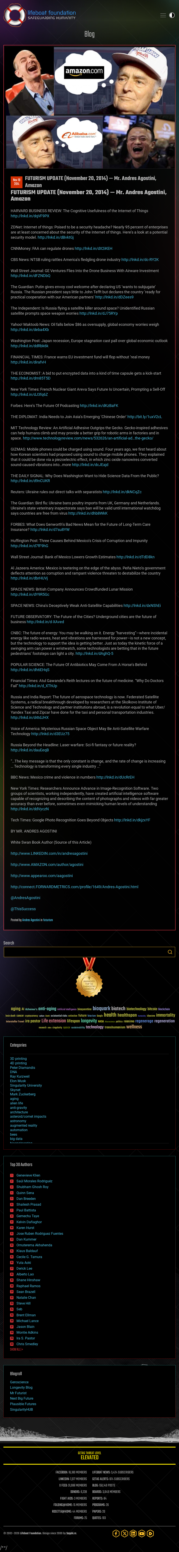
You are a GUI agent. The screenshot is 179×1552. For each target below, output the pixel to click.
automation (19, 1130)
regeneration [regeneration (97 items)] (164, 1021)
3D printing (18, 1059)
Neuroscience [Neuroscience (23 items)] (110, 1022)
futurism (48, 920)
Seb (19, 1309)
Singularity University (26, 1085)
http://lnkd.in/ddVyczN (30, 809)
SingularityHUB (21, 1410)
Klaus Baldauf (27, 1251)
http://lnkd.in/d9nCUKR (30, 480)
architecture (19, 1112)
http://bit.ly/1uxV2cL (144, 416)
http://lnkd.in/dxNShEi (142, 605)
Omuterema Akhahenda (34, 1245)
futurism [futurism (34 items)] (92, 1016)
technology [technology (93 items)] (95, 1027)
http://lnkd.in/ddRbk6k (29, 346)
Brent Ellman (26, 1315)
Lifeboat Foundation (30, 1533)
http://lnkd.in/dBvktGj (56, 237)
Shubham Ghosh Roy (32, 1187)
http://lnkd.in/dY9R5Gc (30, 594)
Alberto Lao (25, 1274)
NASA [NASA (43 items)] (101, 1021)
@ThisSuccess (23, 909)
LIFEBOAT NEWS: (101, 1472)
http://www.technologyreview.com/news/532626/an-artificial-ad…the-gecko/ (88, 438)
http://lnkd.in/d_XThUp (38, 686)
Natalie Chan (26, 1298)
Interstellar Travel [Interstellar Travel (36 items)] (15, 1021)
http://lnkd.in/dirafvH (28, 362)
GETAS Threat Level (89, 1456)
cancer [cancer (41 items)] (20, 1016)
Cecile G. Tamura (29, 1257)
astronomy (18, 1121)
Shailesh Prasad (28, 1204)
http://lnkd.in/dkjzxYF (132, 820)
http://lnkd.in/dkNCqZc (122, 492)
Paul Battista (26, 1210)
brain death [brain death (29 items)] (10, 1016)
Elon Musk (18, 1081)
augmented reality (23, 1125)
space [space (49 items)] (66, 1027)
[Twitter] (124, 1533)
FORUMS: (79, 1518)
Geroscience (19, 1382)
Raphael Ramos (28, 1286)
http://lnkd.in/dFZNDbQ (30, 275)
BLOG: (95, 1485)
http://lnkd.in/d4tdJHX (30, 717)
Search (170, 952)
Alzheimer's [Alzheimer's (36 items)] (31, 1009)
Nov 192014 (16, 182)
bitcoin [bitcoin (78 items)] (152, 1009)
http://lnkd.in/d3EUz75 (50, 733)
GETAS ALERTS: (100, 1479)
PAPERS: (97, 1512)
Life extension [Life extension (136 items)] (54, 1021)
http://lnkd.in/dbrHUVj (29, 578)
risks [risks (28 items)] (49, 1027)
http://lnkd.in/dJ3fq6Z (29, 394)
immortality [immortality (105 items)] (165, 1015)
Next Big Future (21, 1398)
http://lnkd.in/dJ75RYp (98, 313)
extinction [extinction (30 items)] (72, 1016)
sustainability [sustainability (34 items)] (78, 1027)
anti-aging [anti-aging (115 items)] (47, 1009)
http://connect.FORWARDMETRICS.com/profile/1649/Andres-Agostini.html (74, 887)
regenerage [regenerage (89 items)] (144, 1021)
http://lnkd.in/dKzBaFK (99, 405)
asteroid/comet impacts (28, 1116)
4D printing (18, 1063)
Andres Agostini (31, 920)
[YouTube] (141, 1533)
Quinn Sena (25, 1193)
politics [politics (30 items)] (119, 1021)
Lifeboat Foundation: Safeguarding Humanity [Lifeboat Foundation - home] (78, 15)
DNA (13, 1072)
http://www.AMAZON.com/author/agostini (47, 864)
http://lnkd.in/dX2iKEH (93, 248)
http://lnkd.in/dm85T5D (31, 378)
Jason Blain (25, 1327)
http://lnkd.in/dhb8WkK (87, 513)
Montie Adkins (27, 1332)
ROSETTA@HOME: (62, 1512)
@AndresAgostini (25, 897)
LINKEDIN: (64, 1479)
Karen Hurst (25, 1228)
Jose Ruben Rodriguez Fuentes (39, 1234)
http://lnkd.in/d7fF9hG (29, 546)
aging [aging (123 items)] (16, 1009)
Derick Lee (24, 1268)
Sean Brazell (25, 1292)
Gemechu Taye (27, 1216)
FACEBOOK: (62, 1472)
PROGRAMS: (98, 1505)
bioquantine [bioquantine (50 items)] (85, 1009)
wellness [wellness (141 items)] (134, 1027)
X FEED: (63, 1485)
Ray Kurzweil (20, 1076)
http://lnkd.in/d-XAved (45, 622)
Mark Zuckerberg (23, 1094)
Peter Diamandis (22, 1068)
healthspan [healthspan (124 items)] (127, 1015)
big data (16, 1139)
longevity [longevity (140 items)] (89, 1021)
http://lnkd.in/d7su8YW (50, 529)
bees (13, 1134)
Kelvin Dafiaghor (29, 1222)
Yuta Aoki (23, 1263)
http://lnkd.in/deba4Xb (30, 329)
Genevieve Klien (28, 1175)
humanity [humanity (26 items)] (142, 1016)
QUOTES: (96, 1518)
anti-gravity (18, 1108)
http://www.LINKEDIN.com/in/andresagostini (49, 853)
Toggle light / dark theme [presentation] (172, 15)
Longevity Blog (21, 1387)
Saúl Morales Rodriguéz (34, 1181)
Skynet (15, 1090)
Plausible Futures (23, 1404)
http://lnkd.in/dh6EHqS (30, 669)
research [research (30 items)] (42, 1027)
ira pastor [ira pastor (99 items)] (32, 1021)
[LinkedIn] (133, 1533)
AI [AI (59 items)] (23, 1009)
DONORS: (75, 1492)
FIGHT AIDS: (66, 1498)
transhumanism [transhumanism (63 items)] (115, 1027)
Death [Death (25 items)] (47, 1016)
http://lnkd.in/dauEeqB (30, 750)
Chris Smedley (27, 1344)
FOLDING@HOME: (63, 1505)
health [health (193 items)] (110, 1015)
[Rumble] (150, 1533)
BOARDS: (97, 1492)
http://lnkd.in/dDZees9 (114, 297)
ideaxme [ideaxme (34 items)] (151, 1016)
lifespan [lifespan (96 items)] (73, 1021)
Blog (89, 34)
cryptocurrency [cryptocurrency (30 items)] (31, 1016)
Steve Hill (23, 1303)
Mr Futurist (18, 1393)
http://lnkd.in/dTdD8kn (135, 557)
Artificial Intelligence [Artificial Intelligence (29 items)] (66, 1009)
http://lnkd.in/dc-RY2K (140, 259)
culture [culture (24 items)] (41, 1016)
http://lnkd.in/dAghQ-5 (94, 653)
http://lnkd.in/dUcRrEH (115, 777)
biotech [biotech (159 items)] (118, 1009)
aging (14, 1099)
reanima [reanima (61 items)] (129, 1021)
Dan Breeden (26, 1199)
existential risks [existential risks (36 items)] (59, 1016)
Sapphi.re (71, 1533)
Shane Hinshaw (28, 1280)
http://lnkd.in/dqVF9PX (30, 216)
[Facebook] (116, 1533)
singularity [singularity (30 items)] (57, 1027)
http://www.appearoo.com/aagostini (42, 875)
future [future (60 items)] (82, 1016)
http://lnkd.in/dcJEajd (90, 464)
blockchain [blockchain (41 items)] (164, 1009)
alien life (16, 1103)
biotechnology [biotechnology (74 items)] (136, 1009)
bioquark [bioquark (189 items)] (101, 1009)
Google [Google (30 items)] (100, 1016)
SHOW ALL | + (16, 1349)
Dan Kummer (26, 1239)
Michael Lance (27, 1321)
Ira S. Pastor (25, 1338)
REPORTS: (97, 1498)
